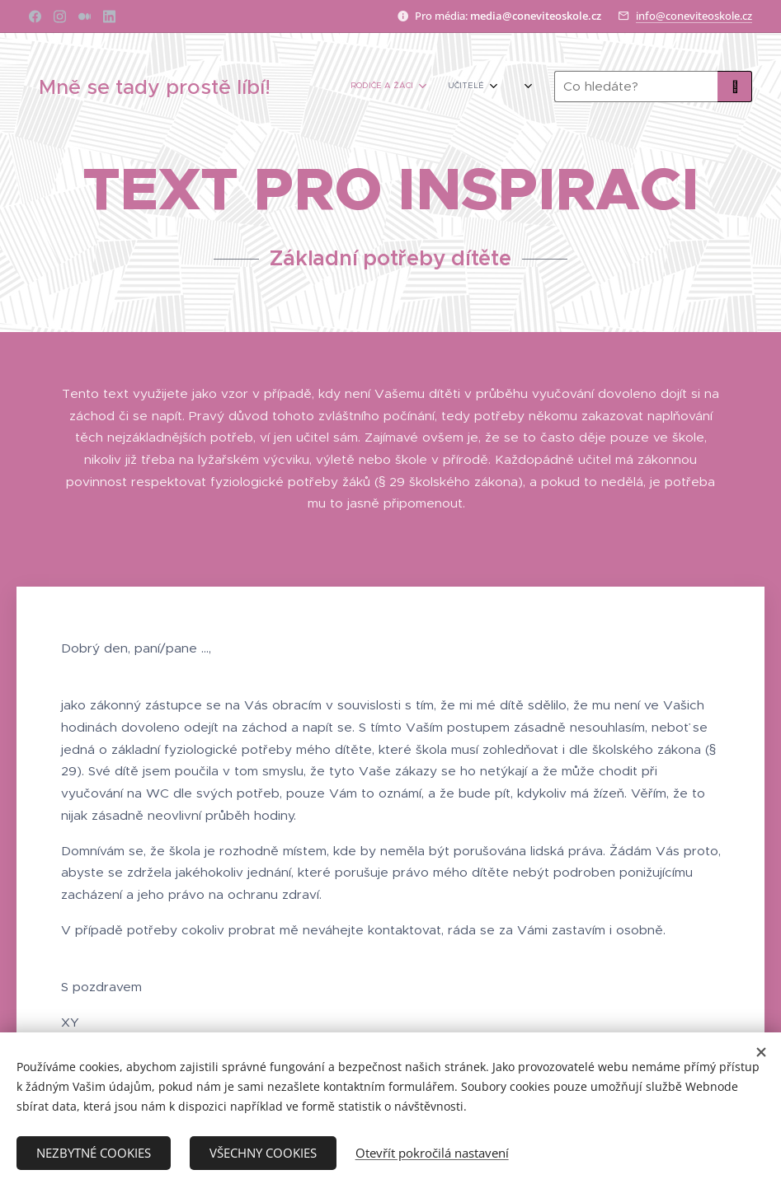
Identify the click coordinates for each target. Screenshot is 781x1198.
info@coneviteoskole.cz (694, 15)
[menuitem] (408, 86)
